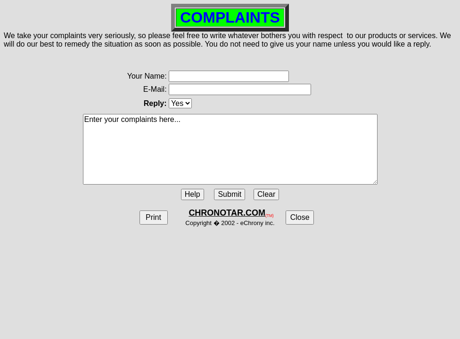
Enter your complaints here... (230, 149)
